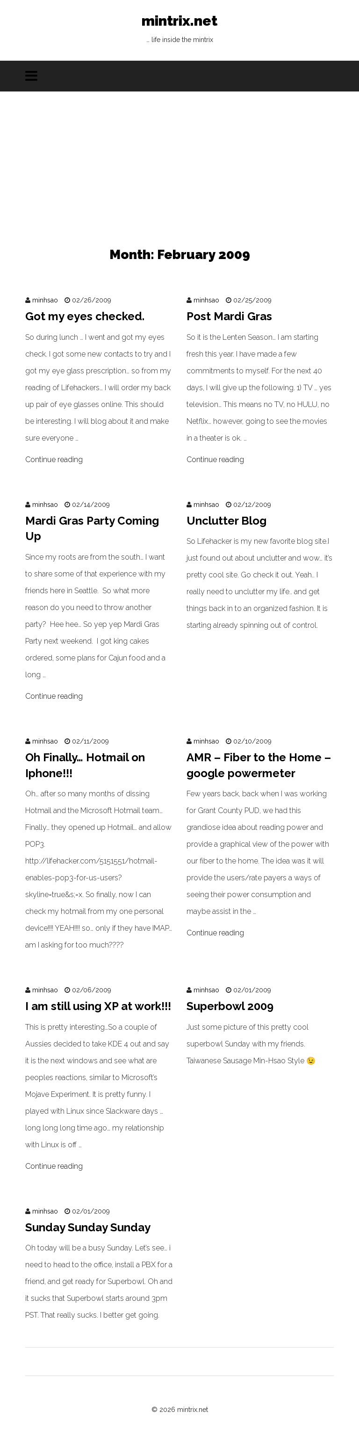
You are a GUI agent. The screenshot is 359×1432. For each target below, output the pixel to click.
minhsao (45, 300)
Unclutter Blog (226, 520)
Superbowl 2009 (230, 1006)
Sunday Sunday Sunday (88, 1227)
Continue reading (54, 459)
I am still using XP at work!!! (98, 1006)
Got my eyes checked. (84, 316)
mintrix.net (179, 31)
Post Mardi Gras (229, 316)
